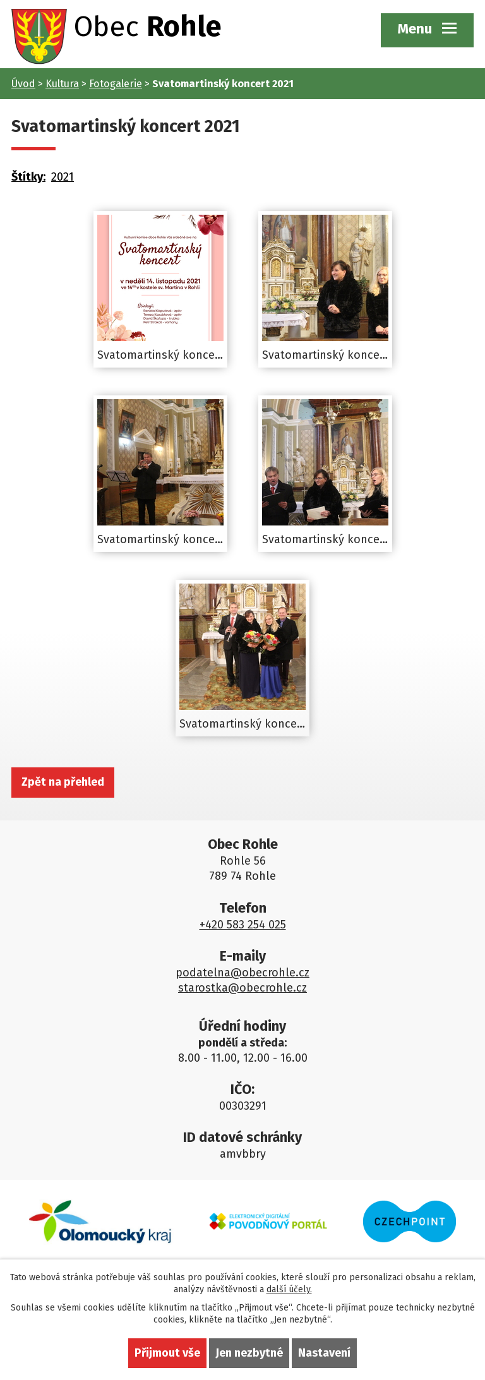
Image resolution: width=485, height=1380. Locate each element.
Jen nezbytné (249, 1353)
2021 (62, 177)
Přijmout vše (167, 1353)
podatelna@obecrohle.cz (242, 973)
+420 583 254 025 (243, 925)
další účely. (289, 1289)
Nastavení (324, 1353)
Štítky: (28, 177)
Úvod (23, 84)
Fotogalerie (115, 84)
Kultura (62, 84)
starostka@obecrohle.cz (242, 988)
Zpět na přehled (62, 782)
